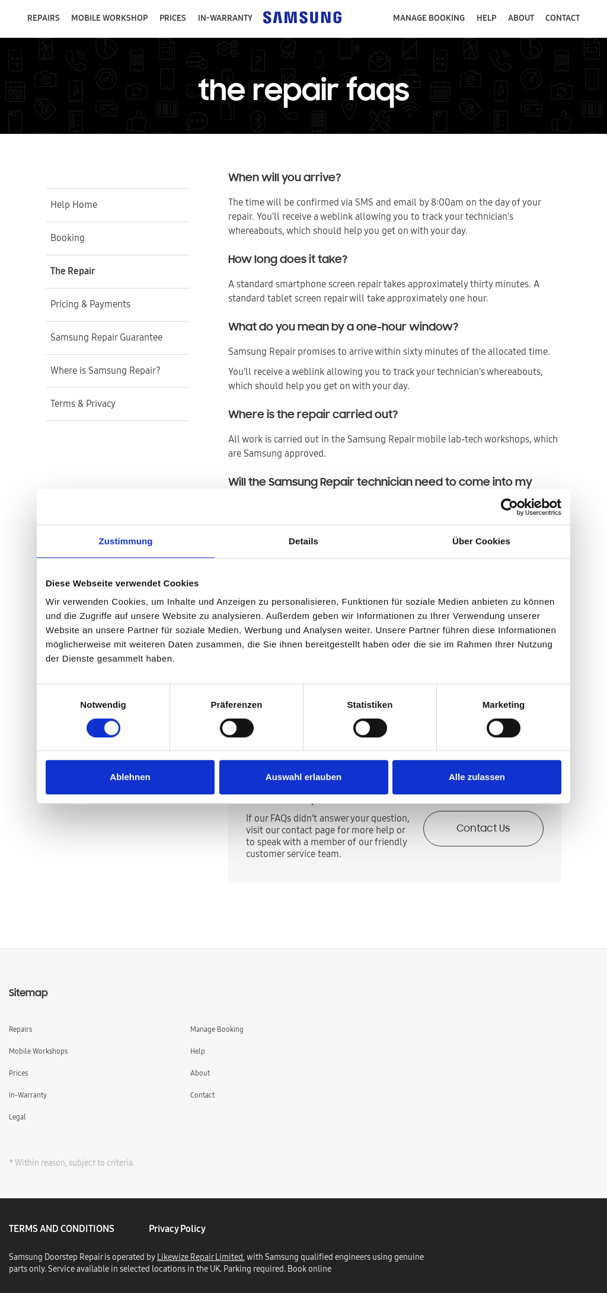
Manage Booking (217, 1029)
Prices (172, 18)
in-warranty (225, 18)
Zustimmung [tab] (126, 541)
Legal (17, 1117)
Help (197, 1051)
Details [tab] (303, 541)
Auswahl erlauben (303, 777)
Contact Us (483, 829)
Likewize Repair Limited (200, 1257)
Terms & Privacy (83, 403)
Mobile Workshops (38, 1051)
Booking (67, 237)
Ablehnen (130, 777)
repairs (43, 18)
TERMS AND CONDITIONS (61, 1228)
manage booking (429, 18)
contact (562, 18)
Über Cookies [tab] (481, 541)
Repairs (20, 1029)
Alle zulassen (477, 777)
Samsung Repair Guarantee (106, 337)
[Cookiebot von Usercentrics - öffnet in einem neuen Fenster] (509, 507)
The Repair (72, 270)
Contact (202, 1095)
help (486, 18)
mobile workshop (109, 18)
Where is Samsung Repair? (105, 370)
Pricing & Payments (90, 303)
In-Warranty (28, 1095)
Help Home (73, 204)
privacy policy (177, 1228)
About (521, 18)
